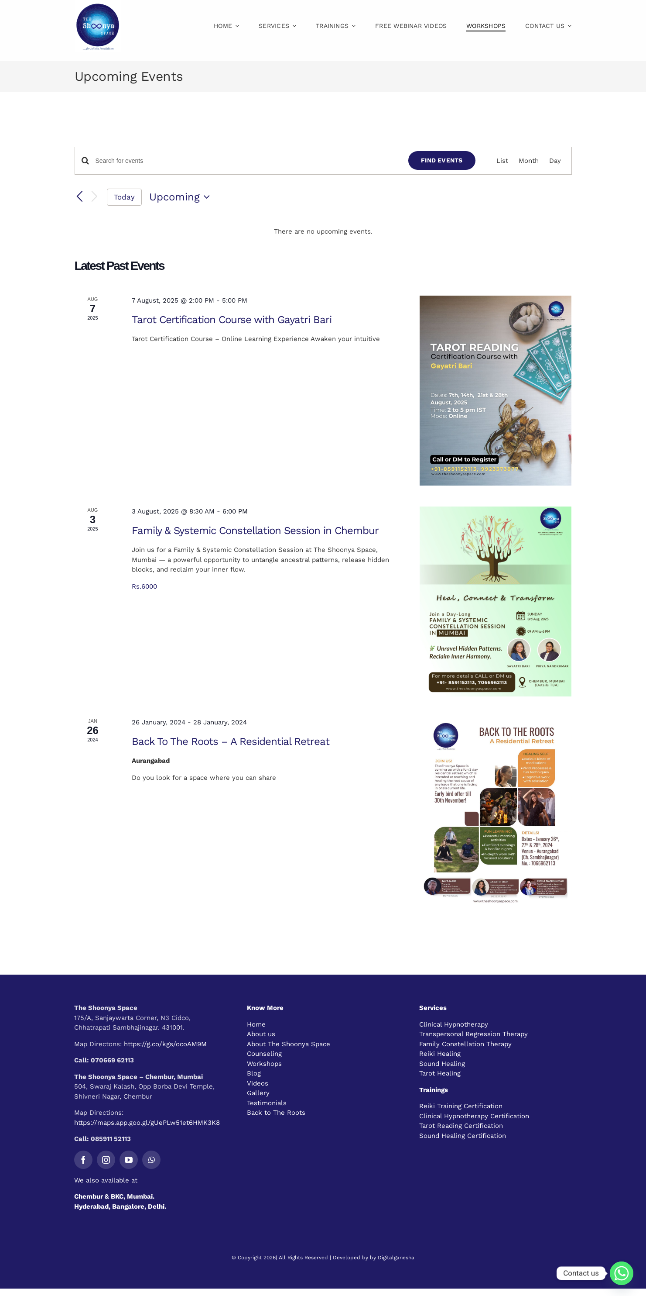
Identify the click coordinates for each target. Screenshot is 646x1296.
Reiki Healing (440, 1054)
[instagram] (106, 1160)
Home (256, 1024)
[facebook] (83, 1160)
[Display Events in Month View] (529, 161)
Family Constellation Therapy (465, 1044)
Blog (254, 1073)
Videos (257, 1083)
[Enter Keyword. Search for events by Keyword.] (247, 161)
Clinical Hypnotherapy (453, 1024)
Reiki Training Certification (460, 1106)
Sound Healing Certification (462, 1136)
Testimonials (267, 1103)
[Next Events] (94, 197)
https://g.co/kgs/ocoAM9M (165, 1044)
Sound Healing (442, 1064)
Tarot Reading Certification (461, 1126)
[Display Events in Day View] (555, 161)
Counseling (264, 1054)
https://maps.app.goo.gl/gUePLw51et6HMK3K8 (147, 1123)
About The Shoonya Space (288, 1044)
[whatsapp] (151, 1160)
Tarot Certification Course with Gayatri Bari (232, 320)
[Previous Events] (80, 197)
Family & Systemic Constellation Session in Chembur (255, 530)
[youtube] (129, 1160)
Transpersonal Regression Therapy (473, 1034)
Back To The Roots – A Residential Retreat (230, 741)
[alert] (323, 232)
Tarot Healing (440, 1073)
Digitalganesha (396, 1258)
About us (261, 1034)
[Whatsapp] (621, 1273)
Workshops (264, 1064)
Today (124, 197)
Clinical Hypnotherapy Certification (474, 1116)
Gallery (258, 1093)
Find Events (441, 160)
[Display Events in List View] (502, 161)
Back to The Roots (276, 1113)
